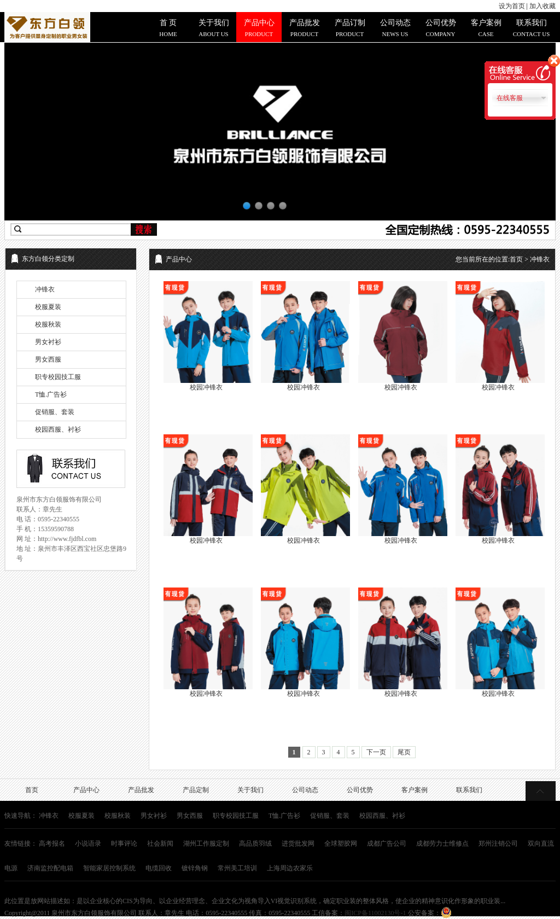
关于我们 (250, 790)
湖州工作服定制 (206, 843)
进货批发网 (298, 843)
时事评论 (124, 843)
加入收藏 (542, 6)
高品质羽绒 (255, 843)
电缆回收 (158, 868)
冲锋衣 (45, 289)
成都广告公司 (386, 843)
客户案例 (414, 790)
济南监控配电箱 (50, 868)
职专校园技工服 (58, 377)
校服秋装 (48, 324)
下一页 (376, 752)
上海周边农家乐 (290, 868)
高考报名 (52, 843)
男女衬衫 (48, 342)
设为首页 (512, 6)
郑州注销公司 (498, 843)
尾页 (404, 752)
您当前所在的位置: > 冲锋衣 (503, 259)
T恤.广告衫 (51, 394)
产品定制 (196, 790)
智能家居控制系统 (109, 868)
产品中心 (86, 790)
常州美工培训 (237, 868)
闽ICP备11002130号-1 (375, 913)
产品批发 (141, 790)
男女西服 (48, 359)
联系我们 (469, 790)
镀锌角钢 (195, 868)
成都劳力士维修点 (442, 843)
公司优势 (360, 790)
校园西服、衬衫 (58, 429)
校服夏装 (48, 307)
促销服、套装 (54, 412)
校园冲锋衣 (206, 387)
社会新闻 (160, 843)
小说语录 (88, 843)
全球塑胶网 (340, 843)
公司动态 (305, 790)
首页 (516, 259)
